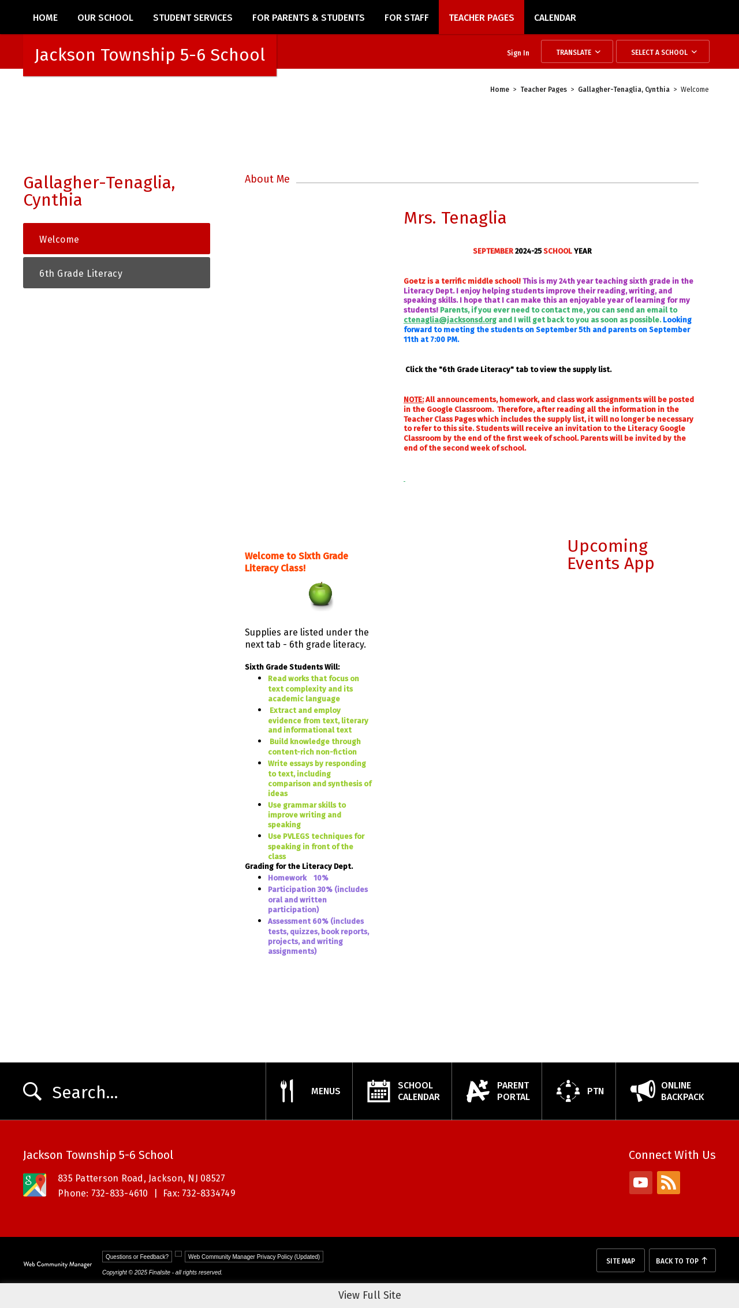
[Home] (45, 17)
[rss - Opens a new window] (668, 1182)
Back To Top (677, 1261)
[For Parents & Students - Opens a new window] (308, 17)
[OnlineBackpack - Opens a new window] (665, 1091)
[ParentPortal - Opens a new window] (496, 1091)
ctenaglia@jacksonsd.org (450, 319)
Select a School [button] (659, 53)
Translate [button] (573, 53)
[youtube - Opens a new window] (640, 1182)
